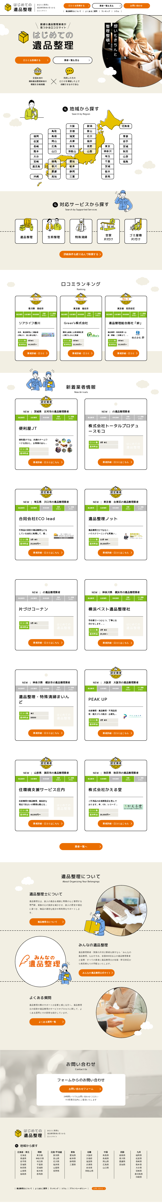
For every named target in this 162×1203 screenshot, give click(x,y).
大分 (36, 157)
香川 (54, 166)
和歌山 (72, 151)
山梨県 (56, 1169)
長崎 (36, 146)
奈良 (72, 146)
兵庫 (72, 141)
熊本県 (139, 1165)
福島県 (23, 1175)
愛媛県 (122, 1162)
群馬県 (40, 1175)
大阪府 (89, 1156)
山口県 (106, 1169)
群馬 (107, 176)
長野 (89, 146)
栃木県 (40, 1172)
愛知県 (73, 1156)
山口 (54, 151)
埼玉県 (40, 1162)
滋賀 (72, 136)
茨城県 (40, 1169)
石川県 (56, 1162)
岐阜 (72, 166)
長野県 (56, 1172)
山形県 (23, 1172)
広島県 (106, 1165)
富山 (89, 131)
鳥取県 (106, 1156)
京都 (72, 131)
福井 (89, 141)
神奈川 (108, 151)
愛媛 (54, 171)
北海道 (126, 126)
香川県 (122, 1159)
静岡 (72, 171)
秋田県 (23, 1169)
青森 (125, 136)
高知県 (122, 1165)
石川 (89, 136)
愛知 (72, 161)
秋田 (125, 151)
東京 (107, 146)
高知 (54, 176)
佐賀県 (139, 1159)
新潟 (89, 126)
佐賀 (36, 141)
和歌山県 (89, 1172)
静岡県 (73, 1162)
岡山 (54, 141)
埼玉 (107, 156)
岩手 (125, 141)
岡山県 (106, 1162)
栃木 (107, 171)
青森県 (23, 1159)
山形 (125, 157)
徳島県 (122, 1156)
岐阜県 (73, 1159)
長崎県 (139, 1162)
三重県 (73, 1165)
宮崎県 (139, 1172)
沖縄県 (139, 1178)
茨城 (107, 166)
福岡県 (139, 1156)
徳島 (54, 161)
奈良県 (89, 1169)
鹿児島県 (139, 1175)
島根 (54, 136)
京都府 (89, 1159)
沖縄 (36, 176)
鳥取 (54, 131)
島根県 (106, 1159)
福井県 (56, 1165)
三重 (72, 176)
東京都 (40, 1156)
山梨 (89, 151)
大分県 (139, 1169)
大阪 (72, 126)
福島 (125, 162)
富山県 (56, 1159)
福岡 (36, 136)
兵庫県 (89, 1165)
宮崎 (36, 162)
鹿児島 (36, 167)
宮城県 (23, 1165)
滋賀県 (89, 1162)
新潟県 (56, 1156)
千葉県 (40, 1165)
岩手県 (23, 1162)
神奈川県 (40, 1159)
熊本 (36, 151)
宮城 (125, 146)
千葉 (107, 161)
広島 (54, 146)
